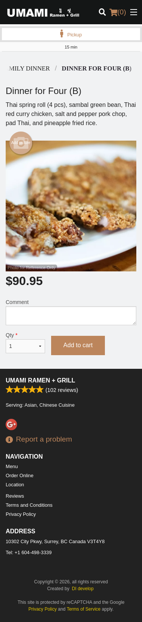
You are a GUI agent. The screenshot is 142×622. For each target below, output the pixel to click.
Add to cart (77, 345)
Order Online (19, 475)
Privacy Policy (21, 514)
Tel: (28, 552)
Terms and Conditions (29, 505)
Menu (12, 466)
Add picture (21, 143)
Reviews (15, 496)
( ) (117, 12)
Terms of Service (83, 609)
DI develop (83, 588)
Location (15, 484)
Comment (71, 312)
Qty (25, 342)
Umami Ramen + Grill (40, 380)
